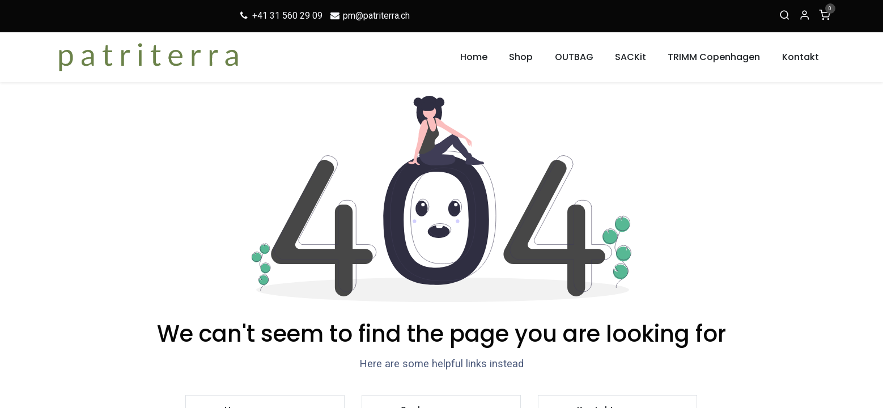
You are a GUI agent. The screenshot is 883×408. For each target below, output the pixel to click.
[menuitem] (474, 57)
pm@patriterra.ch (369, 15)
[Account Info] (804, 16)
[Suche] (784, 16)
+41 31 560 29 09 (280, 15)
